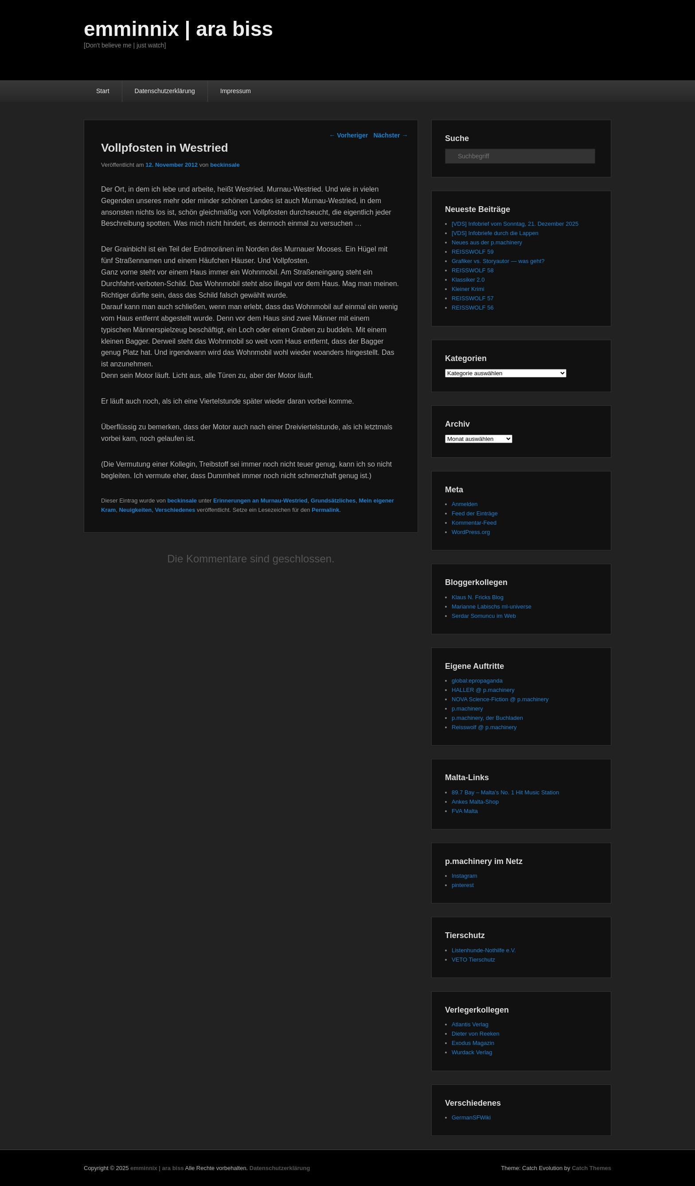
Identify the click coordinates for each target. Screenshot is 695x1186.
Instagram (464, 875)
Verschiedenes (175, 510)
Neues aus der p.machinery (487, 242)
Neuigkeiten (135, 510)
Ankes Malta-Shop (475, 801)
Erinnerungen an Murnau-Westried (260, 500)
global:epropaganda (477, 680)
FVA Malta (465, 811)
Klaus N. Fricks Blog (478, 597)
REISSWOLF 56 (473, 307)
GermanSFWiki (471, 1117)
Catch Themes (591, 1168)
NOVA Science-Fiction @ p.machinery (500, 699)
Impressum (235, 90)
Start (102, 90)
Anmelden (465, 504)
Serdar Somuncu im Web (484, 616)
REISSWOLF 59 (473, 251)
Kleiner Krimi (468, 289)
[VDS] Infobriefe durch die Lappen (495, 233)
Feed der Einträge (475, 513)
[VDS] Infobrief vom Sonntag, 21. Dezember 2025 (515, 223)
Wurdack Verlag (472, 1052)
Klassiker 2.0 (468, 279)
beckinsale (225, 164)
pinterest (463, 885)
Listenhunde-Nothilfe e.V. (484, 950)
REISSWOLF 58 (473, 270)
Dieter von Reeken (476, 1033)
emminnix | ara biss (178, 28)
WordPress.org (471, 532)
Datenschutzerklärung (165, 90)
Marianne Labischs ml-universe (491, 606)
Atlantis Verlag (470, 1024)
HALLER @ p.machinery (483, 690)
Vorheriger (348, 135)
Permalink (325, 510)
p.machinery (467, 708)
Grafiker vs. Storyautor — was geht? (498, 261)
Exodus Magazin (473, 1043)
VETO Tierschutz (473, 959)
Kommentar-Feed (474, 522)
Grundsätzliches (333, 500)
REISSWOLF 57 (473, 298)
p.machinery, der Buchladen (487, 718)
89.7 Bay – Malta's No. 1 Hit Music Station (505, 792)
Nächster (391, 135)
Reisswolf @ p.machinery (484, 727)
